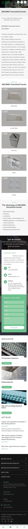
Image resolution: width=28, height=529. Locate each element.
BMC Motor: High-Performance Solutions (13, 446)
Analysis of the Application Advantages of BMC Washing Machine (13, 422)
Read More (6, 363)
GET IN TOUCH (14, 240)
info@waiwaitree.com (14, 275)
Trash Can (14, 150)
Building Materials (7, 382)
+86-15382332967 (14, 506)
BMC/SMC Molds (13, 459)
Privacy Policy (9, 519)
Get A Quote (14, 327)
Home (4, 18)
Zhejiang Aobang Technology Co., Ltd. (16, 514)
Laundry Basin (14, 128)
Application (7, 339)
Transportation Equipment (9, 358)
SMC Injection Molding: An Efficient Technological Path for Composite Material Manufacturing (11, 437)
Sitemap (3, 519)
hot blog (6, 417)
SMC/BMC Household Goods (12, 20)
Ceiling (14, 195)
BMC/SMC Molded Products (14, 18)
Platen (14, 172)
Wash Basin (14, 106)
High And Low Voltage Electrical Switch (11, 407)
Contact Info (10, 253)
